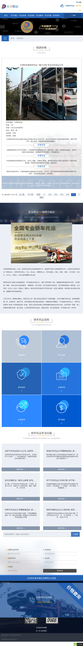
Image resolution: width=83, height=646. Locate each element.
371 (50, 194)
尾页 (41, 197)
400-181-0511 (45, 602)
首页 (6, 15)
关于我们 (14, 15)
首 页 (12, 38)
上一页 (21, 194)
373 (62, 194)
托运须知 (31, 15)
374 (67, 194)
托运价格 (22, 15)
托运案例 (39, 15)
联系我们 (56, 15)
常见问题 (48, 15)
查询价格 (60, 571)
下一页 (30, 194)
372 (56, 194)
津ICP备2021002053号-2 (9, 639)
